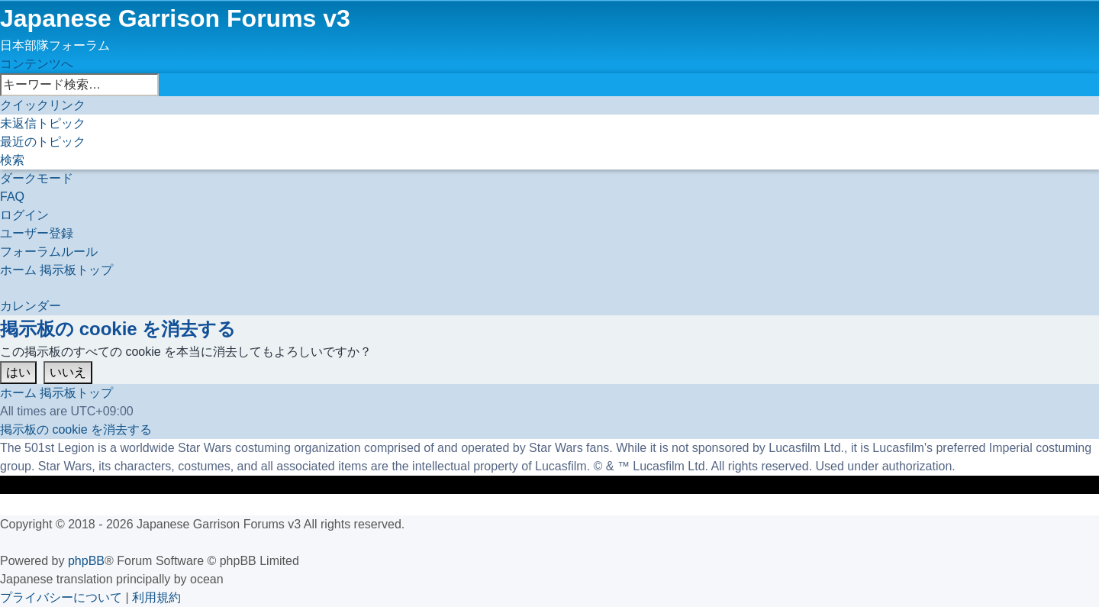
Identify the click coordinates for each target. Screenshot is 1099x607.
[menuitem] (42, 123)
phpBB (86, 560)
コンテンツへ (36, 63)
